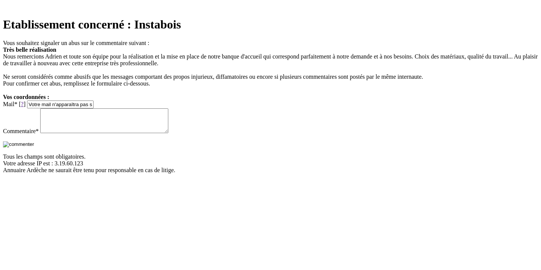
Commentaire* (21, 135)
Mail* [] (14, 104)
